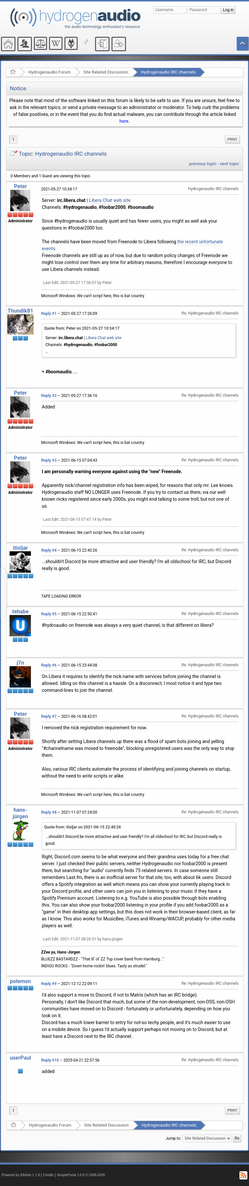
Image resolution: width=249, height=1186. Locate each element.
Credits (48, 1175)
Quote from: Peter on (81, 328)
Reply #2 (49, 395)
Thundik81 (20, 311)
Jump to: (173, 1138)
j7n (20, 663)
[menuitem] (232, 139)
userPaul (20, 1058)
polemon (20, 981)
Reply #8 (49, 812)
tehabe (20, 611)
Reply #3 (49, 460)
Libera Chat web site (109, 200)
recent (191, 241)
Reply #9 (49, 983)
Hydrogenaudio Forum (49, 72)
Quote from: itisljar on (82, 827)
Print (232, 139)
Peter (20, 186)
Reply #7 (49, 716)
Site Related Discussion (106, 72)
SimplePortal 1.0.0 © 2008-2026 (81, 1175)
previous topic (202, 163)
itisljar (20, 548)
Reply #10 (50, 1060)
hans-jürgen (20, 813)
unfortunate (211, 241)
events (48, 248)
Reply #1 (49, 313)
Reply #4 (49, 550)
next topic (229, 163)
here (123, 121)
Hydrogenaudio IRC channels (168, 72)
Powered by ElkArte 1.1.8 (21, 1175)
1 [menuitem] (13, 139)
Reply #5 (49, 614)
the (180, 241)
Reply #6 (49, 665)
